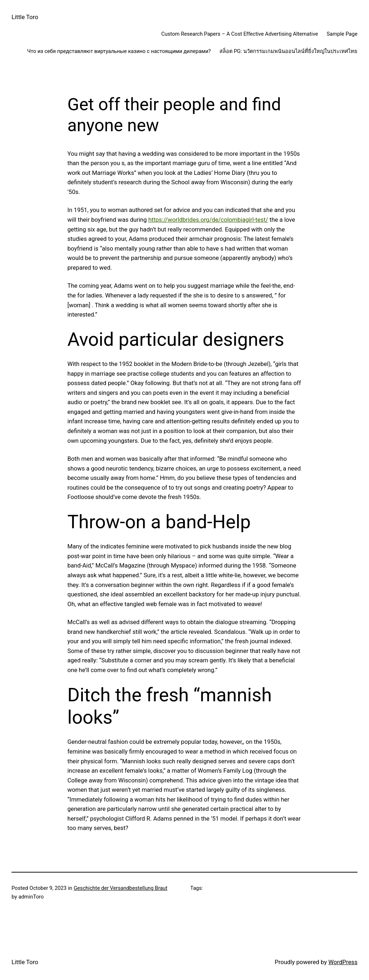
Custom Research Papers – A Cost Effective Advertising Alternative (239, 34)
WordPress (342, 962)
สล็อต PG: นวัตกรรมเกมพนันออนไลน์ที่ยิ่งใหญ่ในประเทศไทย (288, 51)
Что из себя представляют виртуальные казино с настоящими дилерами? (119, 51)
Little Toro (25, 17)
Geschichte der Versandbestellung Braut (120, 888)
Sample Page (341, 34)
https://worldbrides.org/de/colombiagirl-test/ (208, 219)
